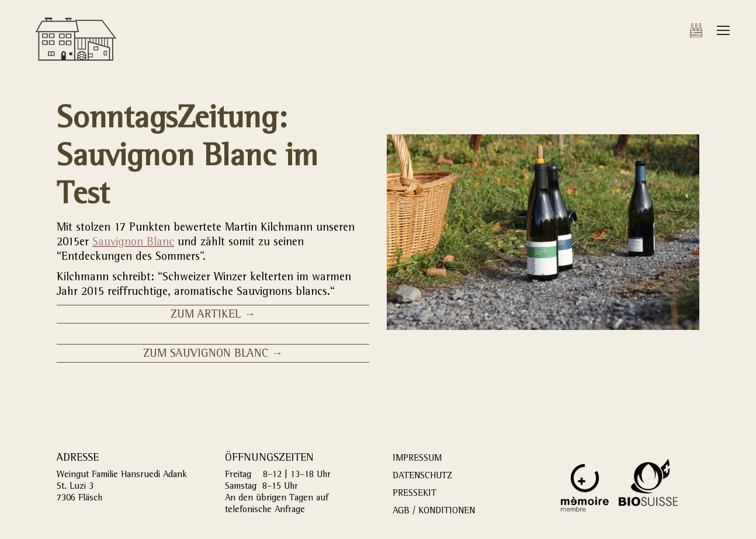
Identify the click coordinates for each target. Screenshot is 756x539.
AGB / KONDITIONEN (434, 511)
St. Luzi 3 (75, 487)
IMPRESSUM (417, 459)
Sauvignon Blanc (133, 243)
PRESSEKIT (414, 494)
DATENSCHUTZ (422, 476)
